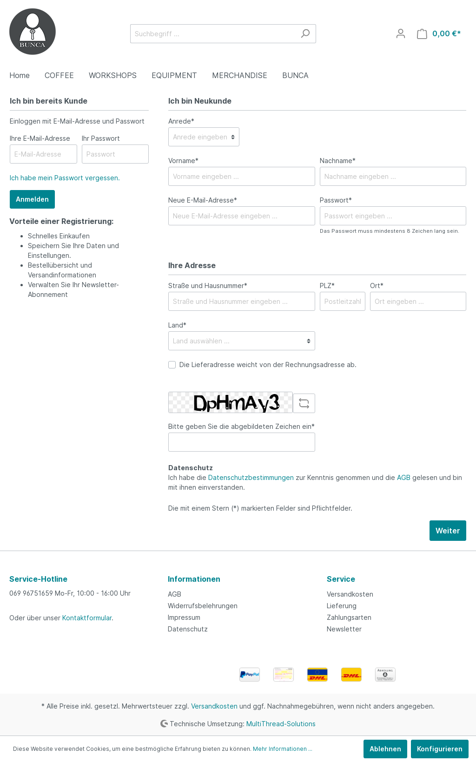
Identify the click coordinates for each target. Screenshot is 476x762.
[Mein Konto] (400, 33)
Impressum (184, 617)
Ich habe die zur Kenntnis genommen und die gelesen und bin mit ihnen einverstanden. (315, 482)
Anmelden (32, 199)
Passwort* (336, 200)
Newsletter (344, 629)
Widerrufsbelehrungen (203, 606)
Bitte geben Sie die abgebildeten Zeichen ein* (241, 426)
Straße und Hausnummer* (207, 285)
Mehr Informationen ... (282, 748)
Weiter (448, 530)
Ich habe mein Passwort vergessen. (65, 178)
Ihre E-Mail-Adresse (40, 138)
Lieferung (342, 606)
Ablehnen (385, 749)
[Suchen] (305, 33)
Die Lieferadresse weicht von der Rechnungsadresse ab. (268, 364)
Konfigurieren (440, 749)
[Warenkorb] (439, 34)
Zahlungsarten (349, 617)
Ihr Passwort (101, 138)
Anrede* (181, 121)
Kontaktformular (87, 618)
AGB (403, 477)
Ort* (376, 285)
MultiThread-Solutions (281, 723)
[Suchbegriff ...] (212, 33)
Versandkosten (350, 594)
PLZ (327, 285)
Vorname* (183, 160)
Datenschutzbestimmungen (251, 477)
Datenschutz (188, 629)
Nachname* (338, 160)
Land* (177, 325)
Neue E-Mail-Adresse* (202, 200)
